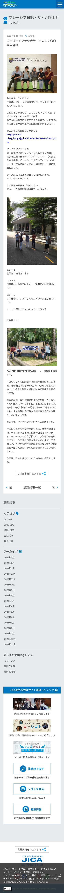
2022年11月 (10, 644)
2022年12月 (10, 638)
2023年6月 (9, 606)
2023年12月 (10, 573)
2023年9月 (9, 590)
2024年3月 (9, 557)
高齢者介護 (9, 666)
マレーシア (9, 660)
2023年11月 (10, 579)
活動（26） (9, 530)
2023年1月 (9, 633)
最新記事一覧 (32, 487)
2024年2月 (9, 562)
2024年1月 (9, 568)
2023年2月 (9, 628)
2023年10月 (10, 584)
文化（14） (9, 524)
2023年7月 (9, 600)
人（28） (8, 519)
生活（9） (9, 535)
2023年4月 (9, 617)
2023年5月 (9, 611)
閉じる (7, 888)
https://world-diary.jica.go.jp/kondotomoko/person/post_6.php (32, 138)
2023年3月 (9, 622)
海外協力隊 (9, 671)
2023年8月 (9, 595)
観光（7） (9, 541)
